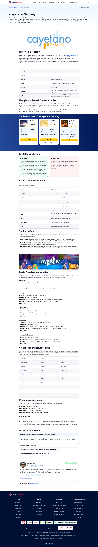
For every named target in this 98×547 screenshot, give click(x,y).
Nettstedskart (39, 514)
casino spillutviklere (71, 55)
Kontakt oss (39, 511)
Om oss (39, 499)
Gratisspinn (18, 511)
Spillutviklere (20, 7)
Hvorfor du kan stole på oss (38, 505)
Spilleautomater (18, 517)
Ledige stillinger (38, 508)
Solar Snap (31, 120)
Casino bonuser (18, 508)
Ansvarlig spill (59, 502)
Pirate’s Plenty (23, 374)
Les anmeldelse (28, 142)
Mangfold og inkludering (79, 508)
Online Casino (18, 499)
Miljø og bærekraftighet (79, 514)
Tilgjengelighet (79, 511)
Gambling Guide (61, 2)
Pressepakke (80, 517)
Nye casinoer (18, 505)
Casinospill (51, 2)
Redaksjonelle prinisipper (79, 502)
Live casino (18, 514)
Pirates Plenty (52, 120)
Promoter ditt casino (59, 511)
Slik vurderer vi (79, 505)
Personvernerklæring (59, 514)
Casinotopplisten (13, 7)
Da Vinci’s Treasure (71, 121)
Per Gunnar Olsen (31, 463)
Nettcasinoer (18, 502)
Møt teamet (39, 502)
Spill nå (28, 139)
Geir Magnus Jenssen (33, 483)
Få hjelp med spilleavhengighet (59, 505)
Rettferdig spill (59, 508)
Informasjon (59, 499)
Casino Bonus (42, 2)
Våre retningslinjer (79, 499)
